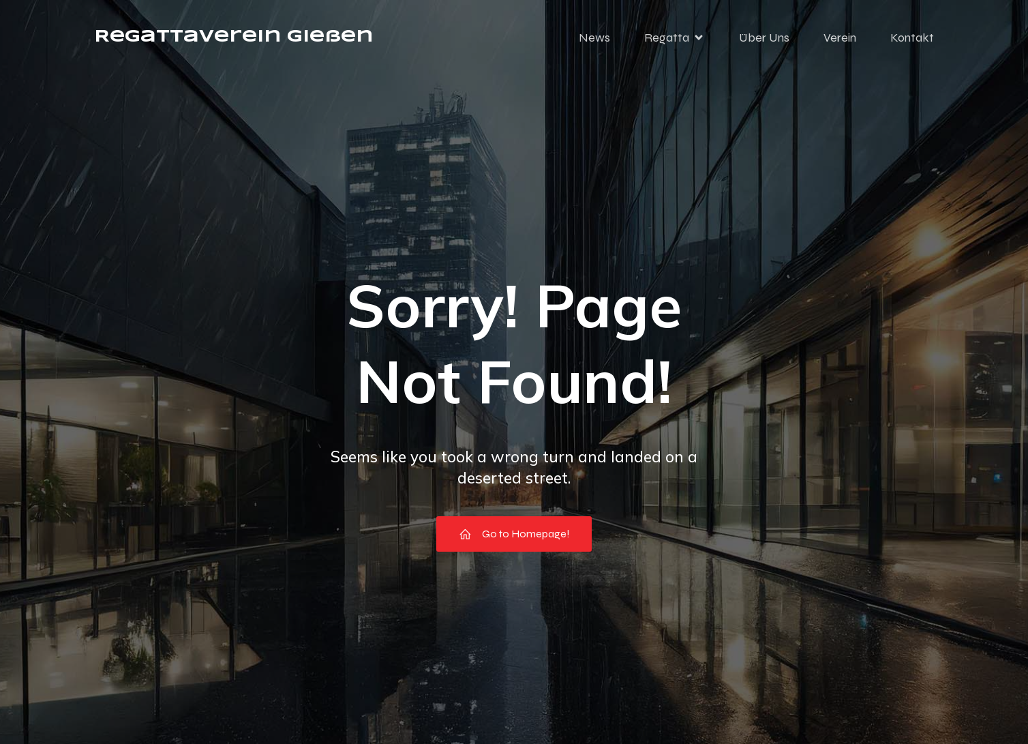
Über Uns (764, 37)
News (594, 37)
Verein (839, 37)
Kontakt (912, 37)
